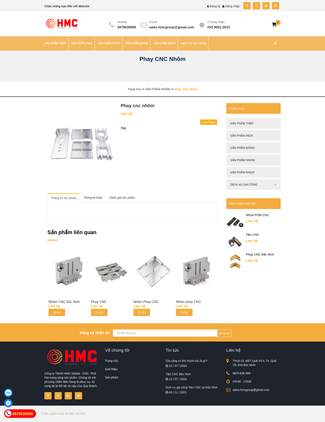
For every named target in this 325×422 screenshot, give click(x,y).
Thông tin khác (93, 197)
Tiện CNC (253, 234)
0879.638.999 (242, 373)
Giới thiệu (111, 369)
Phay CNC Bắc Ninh (260, 254)
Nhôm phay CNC (188, 302)
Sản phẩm (111, 377)
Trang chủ (111, 360)
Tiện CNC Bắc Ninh (178, 374)
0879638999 (127, 27)
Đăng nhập (232, 6)
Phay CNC (99, 302)
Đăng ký (215, 6)
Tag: (124, 128)
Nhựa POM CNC (257, 215)
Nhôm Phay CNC (146, 302)
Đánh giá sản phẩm (122, 197)
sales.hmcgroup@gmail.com (171, 27)
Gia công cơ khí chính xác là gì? (186, 360)
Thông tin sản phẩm (63, 198)
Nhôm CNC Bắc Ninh (64, 302)
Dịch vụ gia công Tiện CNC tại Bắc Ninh (191, 387)
